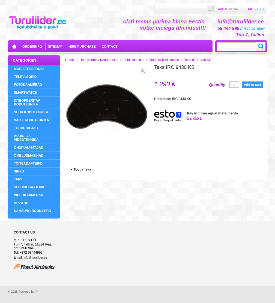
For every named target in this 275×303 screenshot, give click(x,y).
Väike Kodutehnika (31, 120)
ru (262, 8)
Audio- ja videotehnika (26, 138)
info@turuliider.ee (35, 257)
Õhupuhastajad (28, 148)
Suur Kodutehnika (31, 112)
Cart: (228, 8)
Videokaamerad (28, 195)
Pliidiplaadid (132, 60)
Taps (18, 179)
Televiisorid (25, 77)
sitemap (55, 47)
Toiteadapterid (28, 163)
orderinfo (32, 47)
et (256, 8)
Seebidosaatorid (30, 187)
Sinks (19, 171)
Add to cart (252, 85)
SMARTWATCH (25, 93)
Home (69, 60)
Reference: (163, 99)
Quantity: (217, 85)
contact (110, 47)
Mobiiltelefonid (29, 69)
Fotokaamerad (28, 85)
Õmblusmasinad (28, 155)
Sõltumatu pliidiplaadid (162, 60)
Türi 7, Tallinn (250, 34)
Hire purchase (81, 47)
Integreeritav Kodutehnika (27, 102)
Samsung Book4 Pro (32, 211)
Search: (260, 46)
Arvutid (21, 203)
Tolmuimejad (26, 128)
